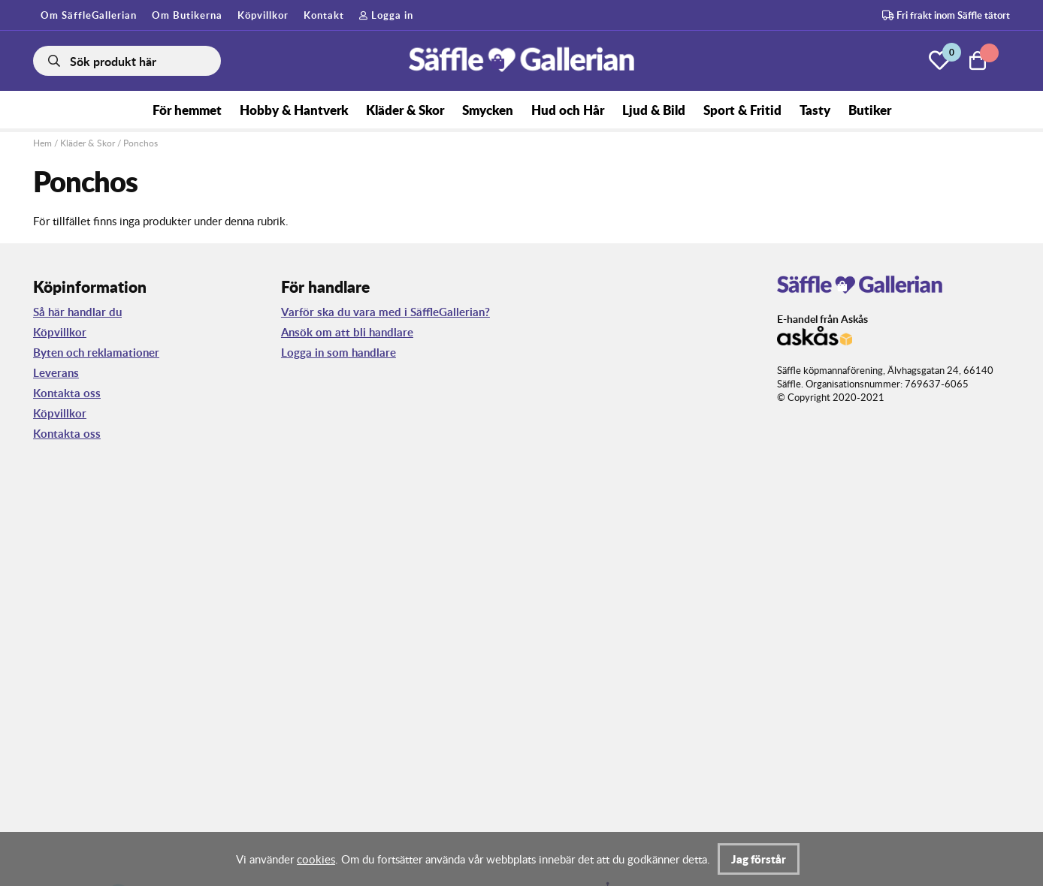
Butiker (869, 110)
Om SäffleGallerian (89, 15)
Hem (42, 143)
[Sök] (127, 61)
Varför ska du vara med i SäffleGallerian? (385, 312)
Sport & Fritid (742, 110)
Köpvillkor (263, 15)
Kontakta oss (67, 393)
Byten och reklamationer (96, 352)
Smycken (487, 110)
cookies (316, 858)
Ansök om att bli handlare (347, 332)
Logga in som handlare (338, 352)
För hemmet (187, 110)
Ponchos (140, 143)
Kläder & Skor (405, 110)
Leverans (56, 373)
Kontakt (324, 15)
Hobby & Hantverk (294, 110)
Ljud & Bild (653, 110)
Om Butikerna (187, 15)
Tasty (815, 110)
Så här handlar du (77, 312)
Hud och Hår (567, 110)
